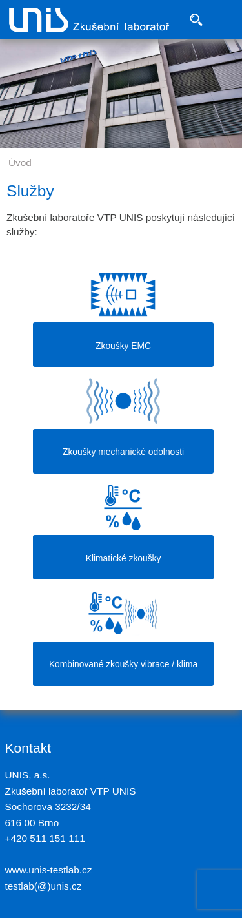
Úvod (20, 162)
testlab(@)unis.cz (43, 886)
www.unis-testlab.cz (48, 869)
